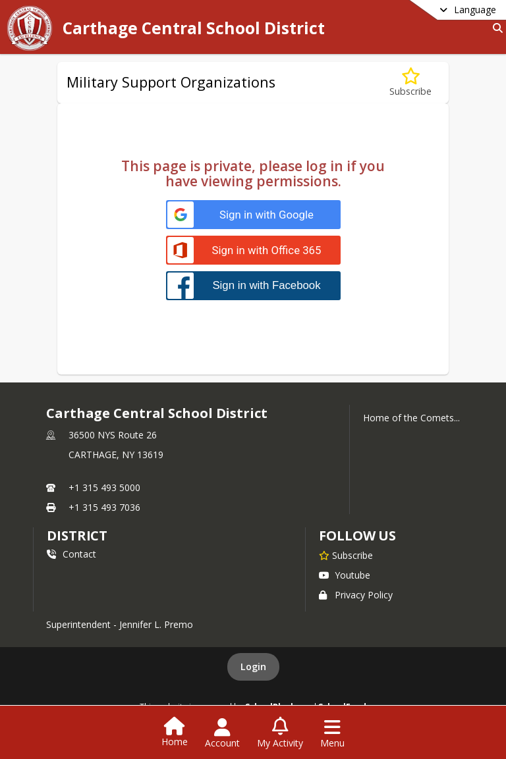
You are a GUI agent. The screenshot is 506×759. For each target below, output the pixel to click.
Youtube (344, 575)
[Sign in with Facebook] (253, 285)
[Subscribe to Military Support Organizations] (410, 83)
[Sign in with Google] (253, 215)
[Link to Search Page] (495, 28)
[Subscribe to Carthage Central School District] (346, 555)
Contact (71, 554)
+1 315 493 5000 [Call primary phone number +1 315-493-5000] (104, 487)
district (77, 535)
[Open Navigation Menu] (332, 733)
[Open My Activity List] (280, 733)
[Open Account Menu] (222, 733)
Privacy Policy (356, 595)
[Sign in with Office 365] (253, 250)
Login (253, 666)
